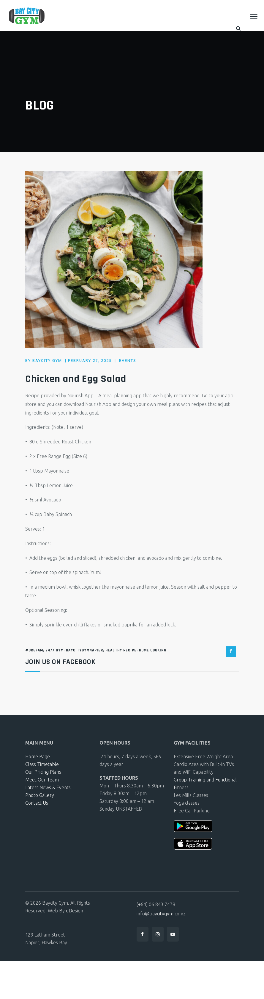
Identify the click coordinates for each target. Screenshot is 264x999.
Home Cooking (152, 650)
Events (127, 360)
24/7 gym (54, 650)
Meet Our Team (42, 779)
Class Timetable (42, 764)
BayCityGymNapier (84, 650)
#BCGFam (34, 650)
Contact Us (36, 803)
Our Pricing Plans (43, 772)
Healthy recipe (121, 650)
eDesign (74, 910)
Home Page (37, 756)
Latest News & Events (48, 787)
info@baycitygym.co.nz (161, 913)
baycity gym (47, 360)
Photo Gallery (39, 795)
